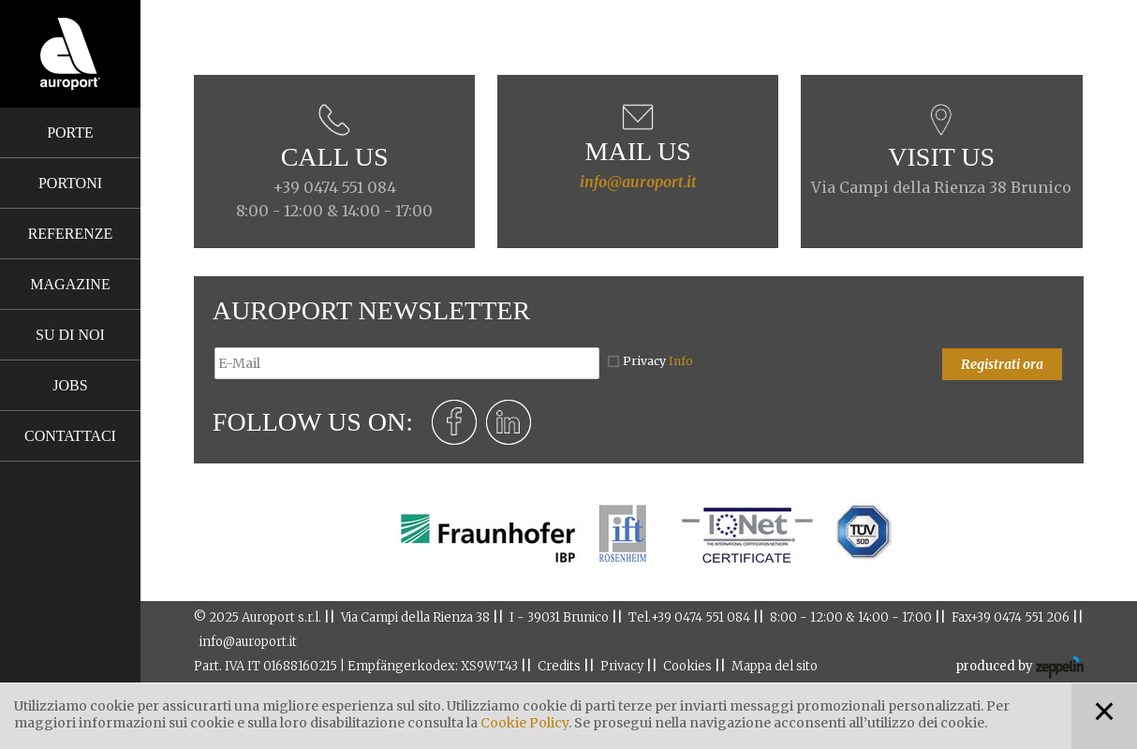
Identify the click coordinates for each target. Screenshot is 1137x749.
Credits (559, 666)
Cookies (687, 666)
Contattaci (70, 436)
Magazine (70, 284)
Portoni (70, 183)
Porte (70, 132)
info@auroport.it (638, 181)
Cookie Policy (524, 722)
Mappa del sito (774, 666)
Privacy (658, 361)
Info (681, 361)
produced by (1019, 667)
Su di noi (70, 335)
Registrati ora (1002, 364)
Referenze (70, 234)
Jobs (69, 385)
